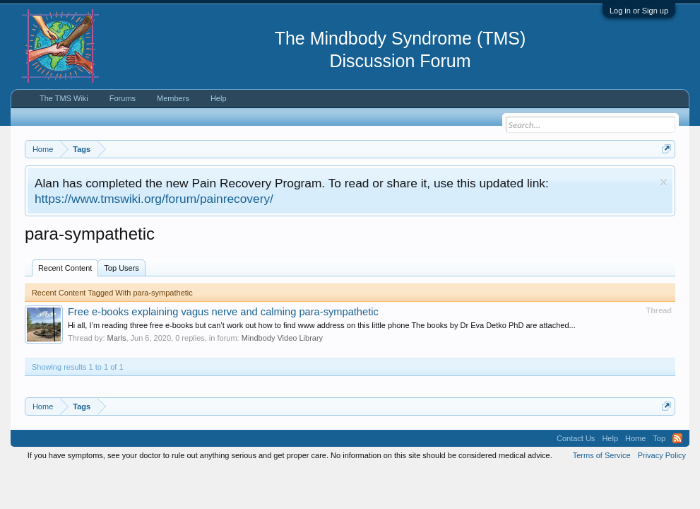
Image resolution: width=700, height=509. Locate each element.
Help (218, 98)
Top (659, 438)
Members (173, 98)
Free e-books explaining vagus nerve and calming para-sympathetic (223, 311)
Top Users (121, 268)
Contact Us (576, 438)
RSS (677, 438)
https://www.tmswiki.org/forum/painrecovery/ (154, 199)
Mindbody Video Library (282, 338)
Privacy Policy (662, 455)
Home (635, 438)
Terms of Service (602, 455)
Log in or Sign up (639, 10)
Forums (122, 98)
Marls (116, 338)
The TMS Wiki (64, 98)
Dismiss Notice (663, 182)
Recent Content (65, 268)
